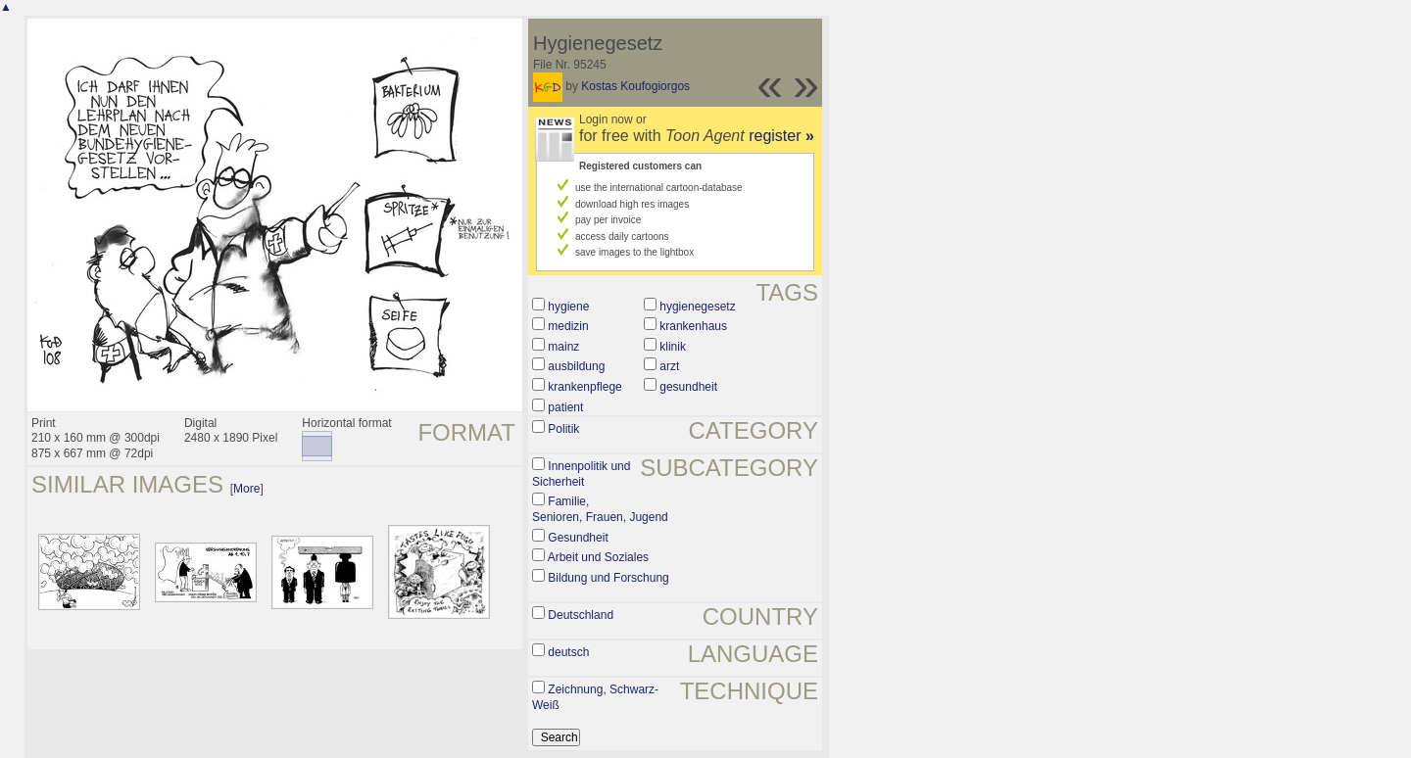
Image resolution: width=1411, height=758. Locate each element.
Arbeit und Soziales (598, 557)
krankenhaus (693, 326)
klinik (672, 347)
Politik (563, 429)
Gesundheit (578, 538)
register (781, 135)
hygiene (568, 306)
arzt (669, 366)
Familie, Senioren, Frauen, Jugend (600, 509)
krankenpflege (584, 387)
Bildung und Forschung (608, 578)
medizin (568, 326)
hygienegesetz (697, 306)
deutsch (568, 652)
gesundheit (688, 387)
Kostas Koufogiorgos (635, 86)
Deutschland (580, 615)
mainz (563, 347)
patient (565, 407)
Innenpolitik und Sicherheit (581, 474)
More (246, 489)
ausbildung (576, 366)
